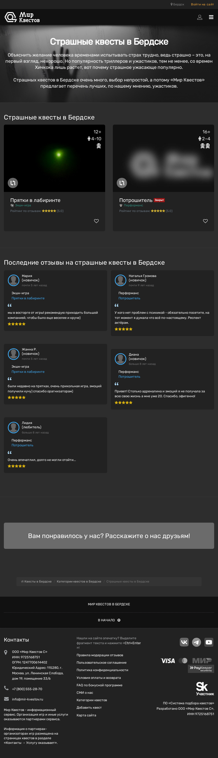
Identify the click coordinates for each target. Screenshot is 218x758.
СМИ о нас (85, 693)
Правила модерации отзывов (100, 655)
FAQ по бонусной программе (99, 685)
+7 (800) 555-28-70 (27, 689)
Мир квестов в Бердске (109, 604)
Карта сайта (86, 715)
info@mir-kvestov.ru (27, 699)
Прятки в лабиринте (35, 200)
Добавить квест (89, 707)
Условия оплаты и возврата (99, 678)
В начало (109, 620)
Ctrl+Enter (133, 643)
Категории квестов (92, 700)
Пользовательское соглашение (101, 662)
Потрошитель (135, 200)
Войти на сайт (202, 4)
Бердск (177, 4)
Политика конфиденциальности (102, 670)
